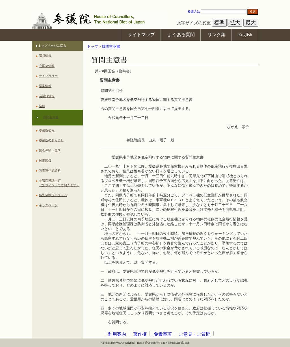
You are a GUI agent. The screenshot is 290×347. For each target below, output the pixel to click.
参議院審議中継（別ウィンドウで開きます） (59, 183)
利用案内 (117, 334)
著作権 (140, 334)
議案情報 (45, 86)
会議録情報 (47, 96)
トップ (92, 47)
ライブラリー (48, 75)
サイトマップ (141, 34)
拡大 (235, 22)
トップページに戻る (52, 45)
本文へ (145, 2)
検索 (253, 11)
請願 (42, 106)
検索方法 (194, 11)
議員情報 (45, 55)
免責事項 (163, 334)
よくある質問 (181, 34)
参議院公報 (47, 130)
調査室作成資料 (50, 170)
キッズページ (48, 205)
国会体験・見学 (50, 150)
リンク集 (216, 34)
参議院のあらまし (51, 140)
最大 (251, 22)
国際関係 (45, 160)
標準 (219, 22)
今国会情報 (47, 66)
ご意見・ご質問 (195, 334)
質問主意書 (51, 117)
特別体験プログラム (53, 195)
